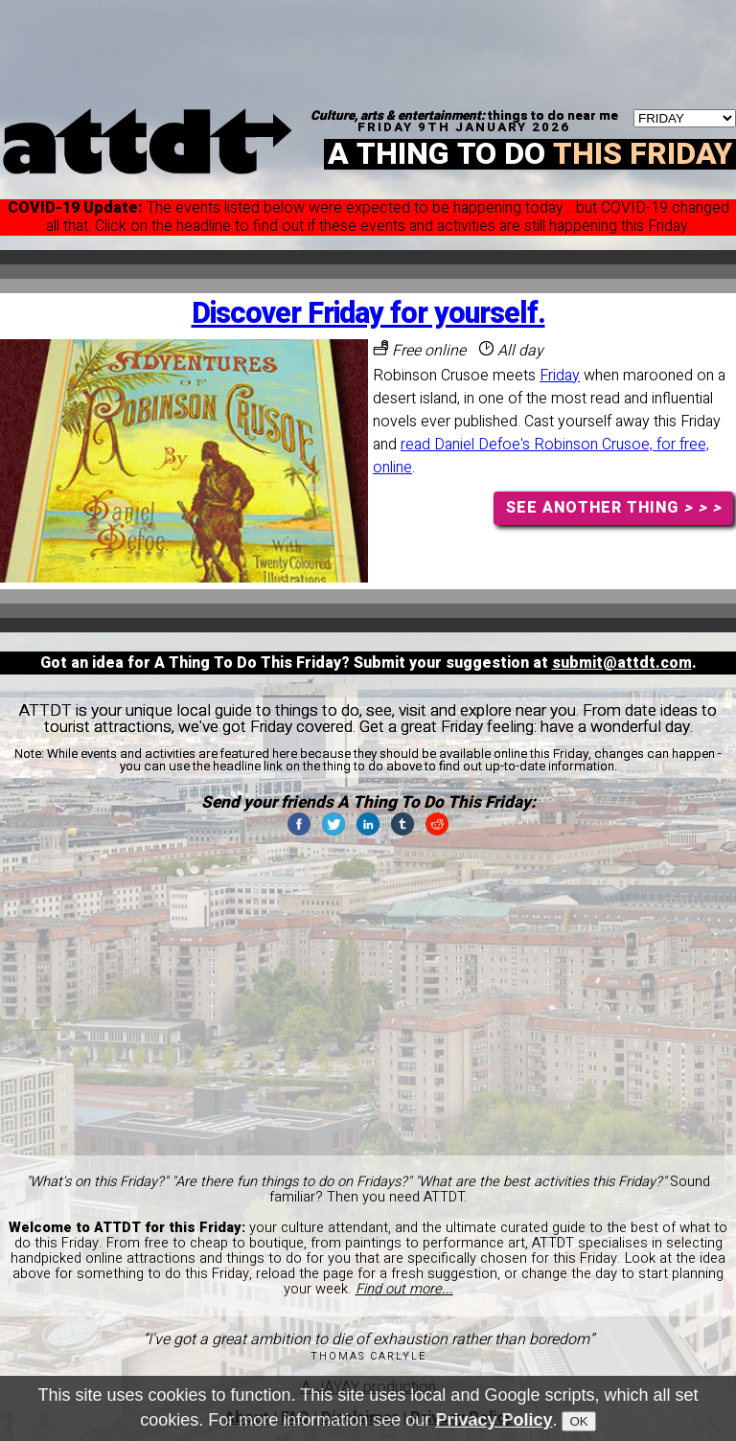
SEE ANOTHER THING (614, 507)
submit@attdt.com (622, 663)
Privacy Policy (493, 1420)
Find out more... (404, 1289)
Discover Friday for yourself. (368, 313)
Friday (560, 375)
